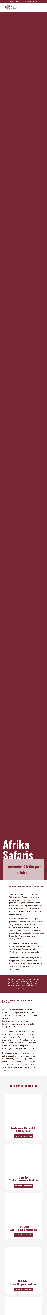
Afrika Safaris (18, 849)
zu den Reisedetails (23, 1136)
